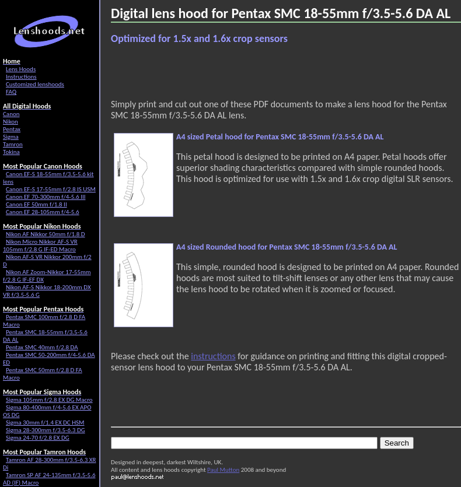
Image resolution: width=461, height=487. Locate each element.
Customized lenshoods (35, 84)
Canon (11, 114)
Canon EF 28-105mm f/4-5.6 (42, 212)
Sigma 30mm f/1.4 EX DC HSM (45, 422)
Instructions (21, 76)
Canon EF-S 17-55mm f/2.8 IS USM (51, 189)
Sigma (11, 137)
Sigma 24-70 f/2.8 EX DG (37, 438)
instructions (213, 356)
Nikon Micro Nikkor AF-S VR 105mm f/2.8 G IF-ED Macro (40, 245)
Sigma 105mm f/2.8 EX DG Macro (49, 400)
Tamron (13, 144)
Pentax (11, 129)
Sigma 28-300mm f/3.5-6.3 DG (45, 430)
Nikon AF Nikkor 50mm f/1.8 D (45, 234)
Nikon (10, 121)
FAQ (11, 92)
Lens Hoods (21, 69)
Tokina (11, 152)
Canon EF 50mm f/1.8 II (36, 204)
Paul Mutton (223, 470)
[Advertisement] (189, 71)
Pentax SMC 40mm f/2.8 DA (42, 347)
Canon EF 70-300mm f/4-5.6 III (45, 197)
